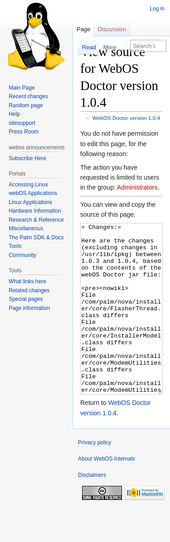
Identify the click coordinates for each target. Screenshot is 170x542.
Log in (157, 8)
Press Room (24, 131)
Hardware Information (35, 211)
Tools (15, 246)
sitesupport (22, 123)
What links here (27, 281)
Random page (26, 105)
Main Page (21, 88)
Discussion (111, 29)
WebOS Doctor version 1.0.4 (126, 118)
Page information (29, 308)
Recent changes (28, 96)
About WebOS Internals (106, 493)
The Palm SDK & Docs (36, 237)
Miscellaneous (26, 228)
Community (22, 255)
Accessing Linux (28, 184)
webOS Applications (33, 193)
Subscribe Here (27, 158)
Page (83, 29)
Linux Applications (30, 202)
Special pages (26, 299)
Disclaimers (92, 509)
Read (85, 47)
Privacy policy (94, 476)
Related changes (29, 290)
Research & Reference (36, 220)
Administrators (137, 187)
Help (14, 114)
